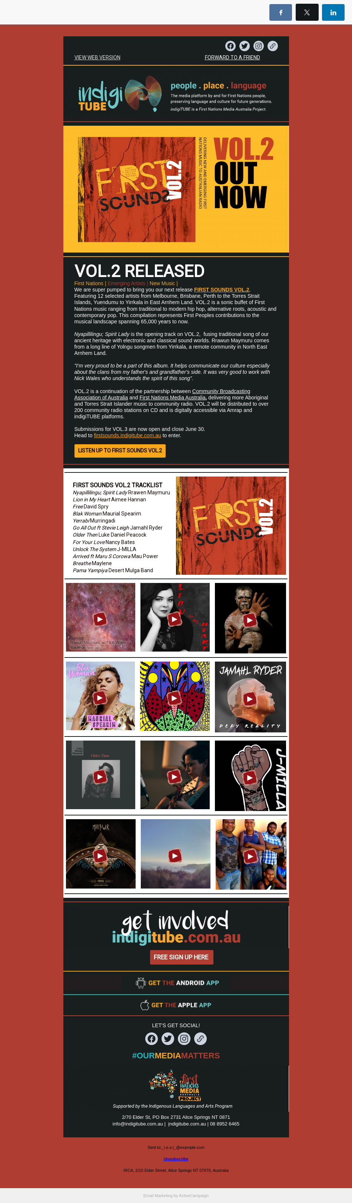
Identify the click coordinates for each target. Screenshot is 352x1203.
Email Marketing (158, 1195)
